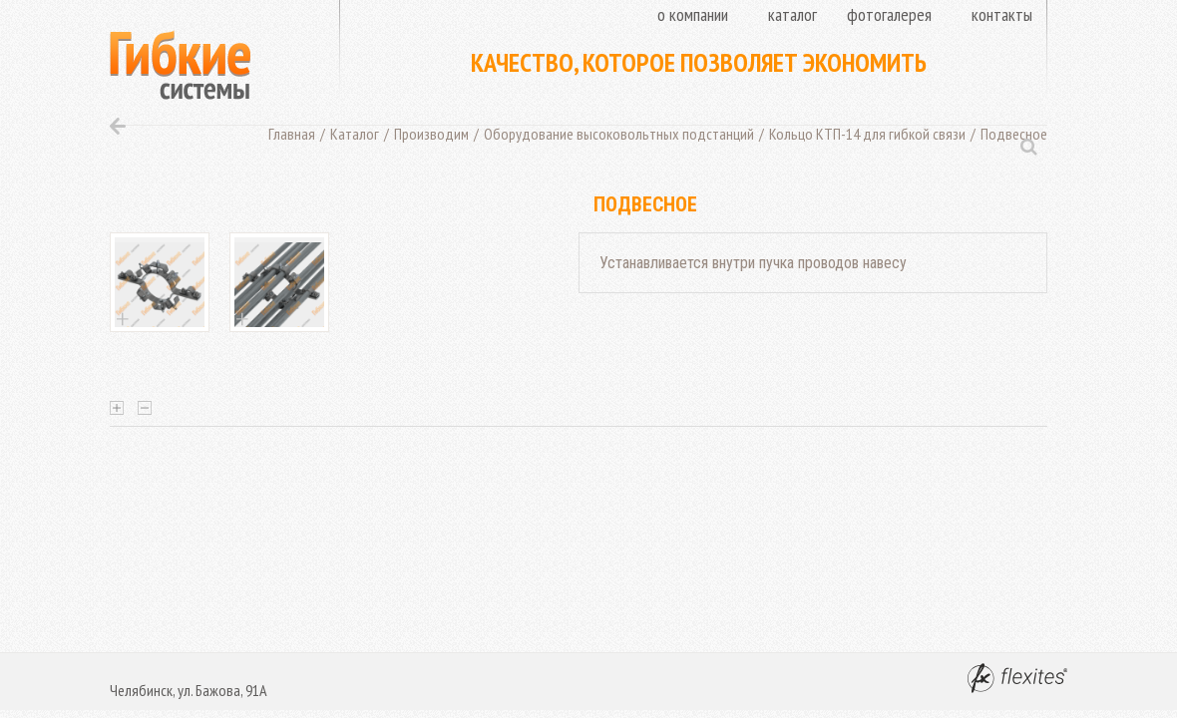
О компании (692, 14)
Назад (118, 126)
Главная (291, 134)
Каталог (792, 14)
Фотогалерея (889, 14)
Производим (431, 134)
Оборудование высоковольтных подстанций (619, 134)
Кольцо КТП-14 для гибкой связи (867, 134)
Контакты (1002, 14)
